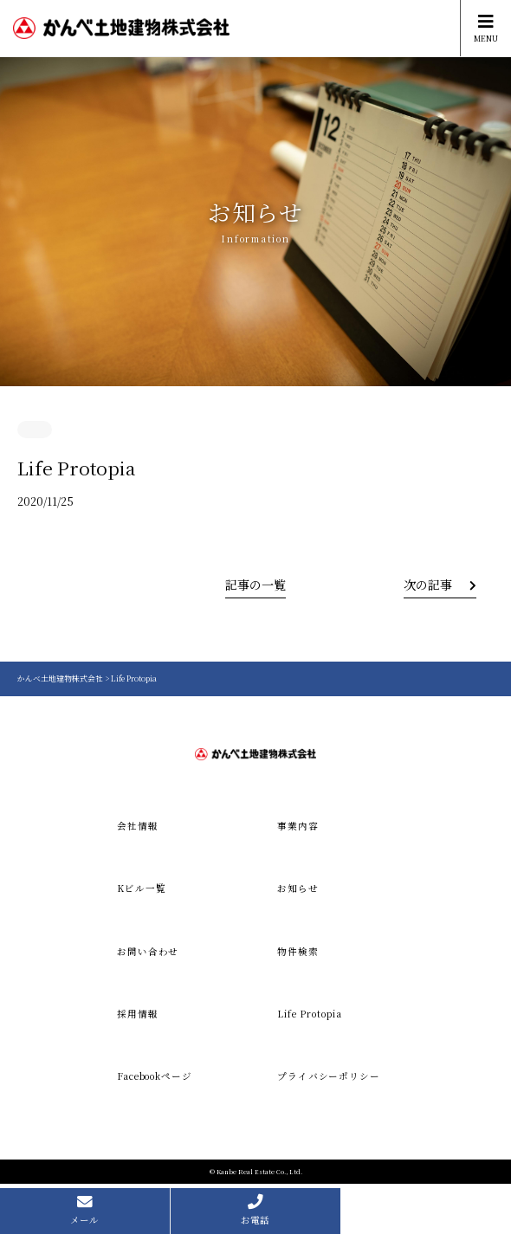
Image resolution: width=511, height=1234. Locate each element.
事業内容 (298, 825)
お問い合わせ (147, 951)
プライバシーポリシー (328, 1075)
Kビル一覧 (141, 888)
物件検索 (298, 951)
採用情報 (137, 1013)
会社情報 (137, 825)
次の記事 (428, 584)
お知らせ (298, 888)
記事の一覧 (255, 584)
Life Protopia (309, 1013)
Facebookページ (154, 1075)
